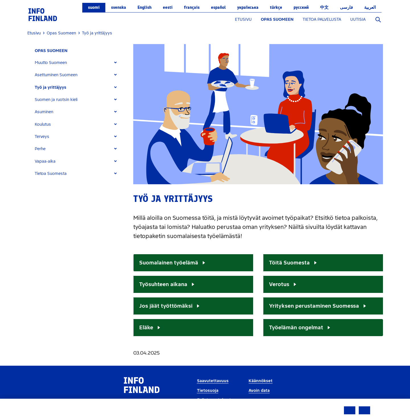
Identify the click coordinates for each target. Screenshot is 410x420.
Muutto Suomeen (51, 62)
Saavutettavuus (213, 380)
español (218, 7)
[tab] (78, 63)
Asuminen (44, 111)
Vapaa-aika (45, 161)
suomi (94, 7)
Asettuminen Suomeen (56, 75)
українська (248, 7)
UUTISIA (358, 19)
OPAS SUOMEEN (277, 19)
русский (301, 7)
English (144, 7)
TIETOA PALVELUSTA (322, 19)
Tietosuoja (207, 390)
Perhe (40, 148)
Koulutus (43, 124)
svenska (118, 7)
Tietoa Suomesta (51, 173)
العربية (370, 7)
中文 (324, 7)
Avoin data (259, 390)
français (192, 7)
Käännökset (260, 380)
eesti (168, 7)
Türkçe (276, 7)
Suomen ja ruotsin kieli (56, 99)
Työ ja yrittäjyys (50, 87)
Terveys (42, 136)
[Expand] (115, 63)
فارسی (346, 7)
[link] (42, 14)
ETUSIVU (243, 19)
